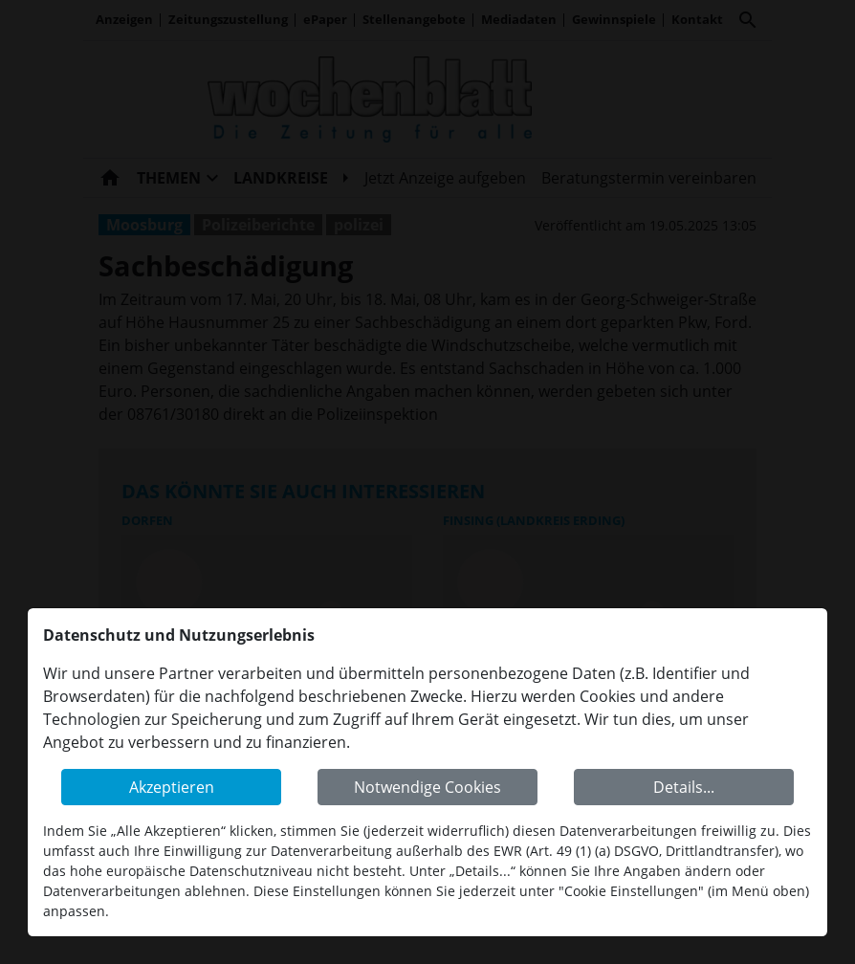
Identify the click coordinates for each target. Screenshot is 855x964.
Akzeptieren (171, 787)
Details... (683, 787)
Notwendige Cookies (427, 787)
